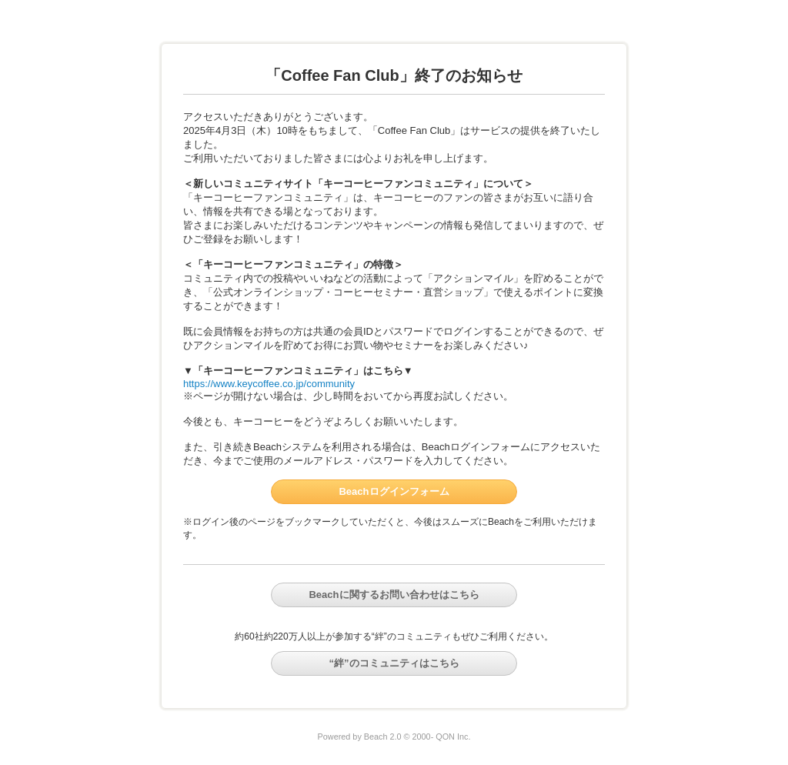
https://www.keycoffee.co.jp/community (269, 383)
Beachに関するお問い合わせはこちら (394, 594)
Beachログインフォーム (394, 491)
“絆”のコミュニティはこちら (394, 663)
